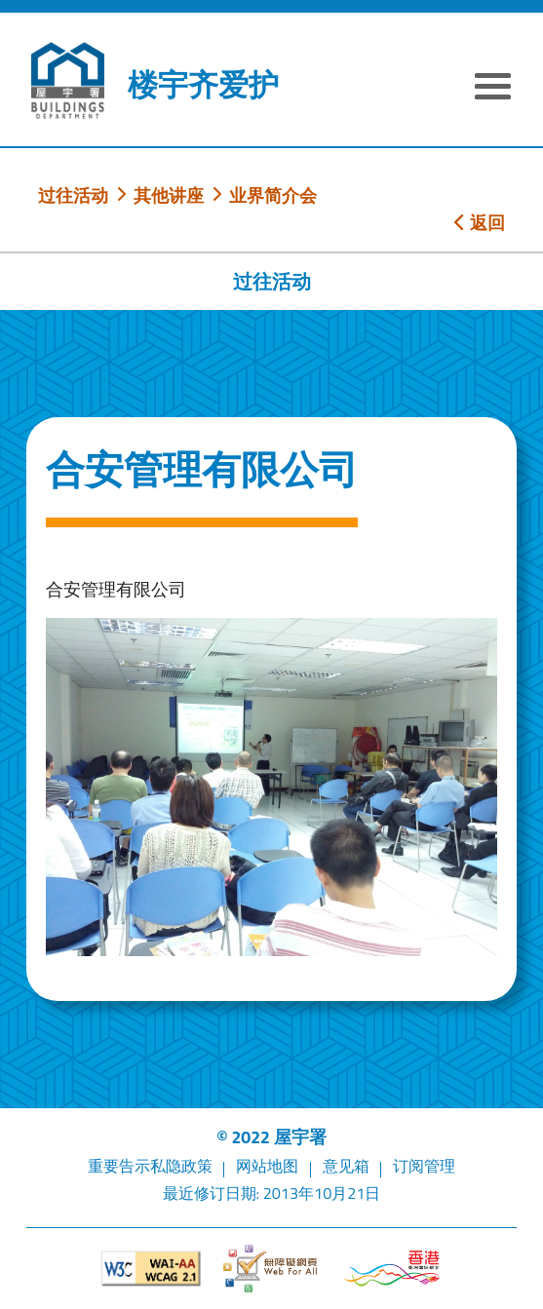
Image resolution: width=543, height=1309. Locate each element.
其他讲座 (169, 195)
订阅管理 (424, 1165)
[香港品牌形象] (391, 1268)
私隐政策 (181, 1165)
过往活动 (73, 195)
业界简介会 (273, 195)
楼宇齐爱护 (203, 84)
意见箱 (346, 1165)
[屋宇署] (67, 80)
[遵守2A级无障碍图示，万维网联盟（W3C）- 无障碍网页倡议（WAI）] (151, 1268)
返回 (479, 222)
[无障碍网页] (271, 1268)
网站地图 (267, 1165)
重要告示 (119, 1165)
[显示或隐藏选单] (493, 88)
